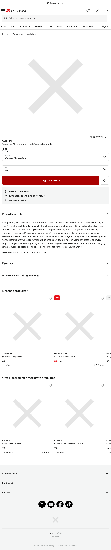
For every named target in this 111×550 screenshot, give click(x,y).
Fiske (3, 26)
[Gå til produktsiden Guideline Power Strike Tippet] (27, 413)
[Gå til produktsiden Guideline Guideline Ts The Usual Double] (79, 413)
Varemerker (18, 34)
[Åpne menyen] (3, 10)
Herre (38, 26)
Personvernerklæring (44, 545)
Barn (59, 26)
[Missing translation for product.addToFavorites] (105, 180)
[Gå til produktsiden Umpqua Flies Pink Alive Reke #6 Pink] (79, 326)
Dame (49, 26)
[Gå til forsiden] (16, 10)
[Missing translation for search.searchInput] (4, 18)
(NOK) (55, 533)
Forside (5, 34)
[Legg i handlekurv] (50, 180)
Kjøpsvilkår (61, 545)
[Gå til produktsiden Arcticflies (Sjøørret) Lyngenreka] (27, 326)
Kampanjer (72, 26)
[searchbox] (57, 18)
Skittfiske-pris (90, 26)
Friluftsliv (25, 26)
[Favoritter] (88, 10)
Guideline (31, 34)
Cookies (73, 545)
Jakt (13, 26)
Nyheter (106, 26)
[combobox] (54, 18)
